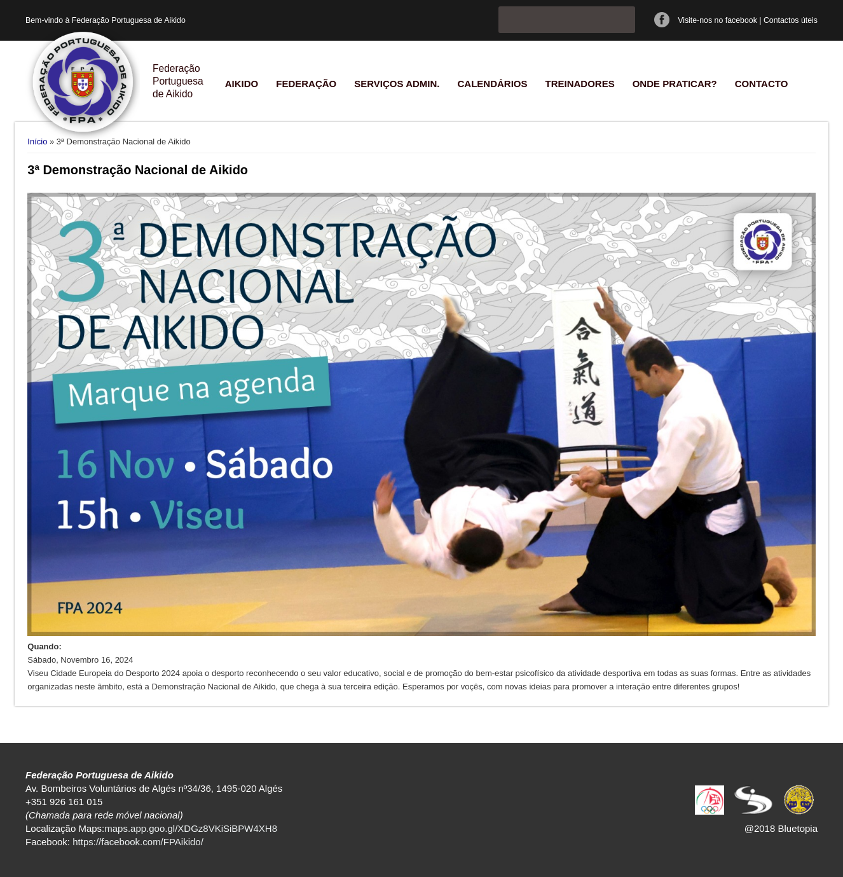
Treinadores (579, 83)
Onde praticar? (675, 83)
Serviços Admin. (396, 83)
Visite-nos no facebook (717, 20)
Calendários (492, 83)
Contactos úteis (791, 20)
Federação (306, 83)
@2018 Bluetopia (781, 828)
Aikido (242, 83)
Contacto (761, 83)
